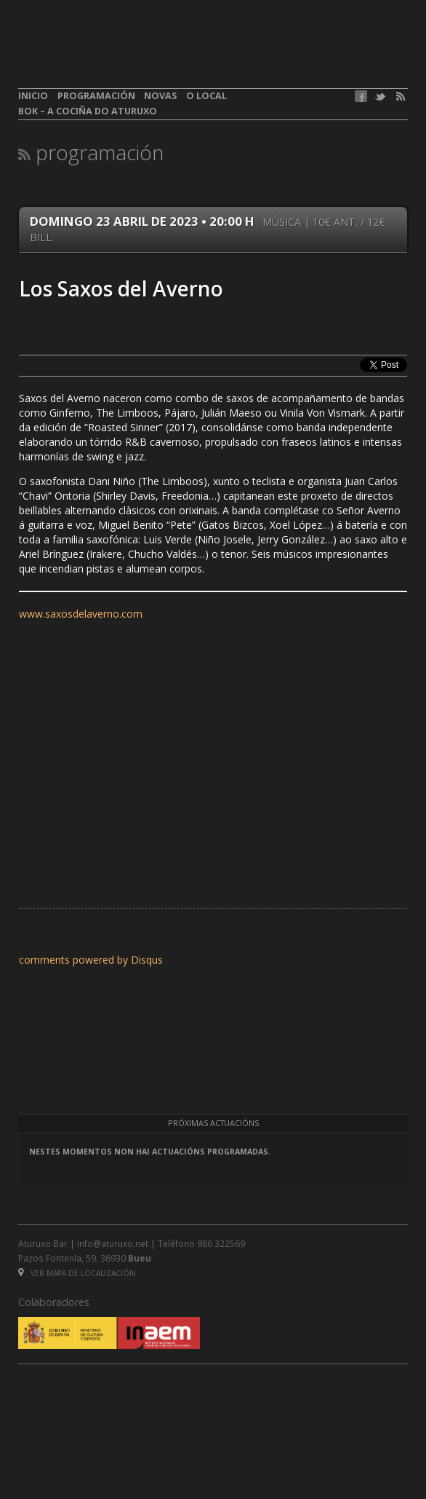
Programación (96, 96)
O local (206, 96)
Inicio (33, 96)
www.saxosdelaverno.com (80, 614)
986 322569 (221, 1243)
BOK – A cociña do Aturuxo (87, 111)
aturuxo (124, 53)
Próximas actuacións (213, 1123)
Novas (160, 96)
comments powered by (91, 960)
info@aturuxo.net (112, 1243)
